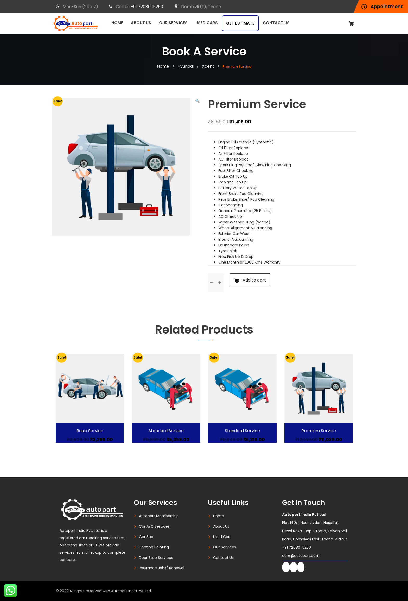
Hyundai (185, 66)
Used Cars (206, 22)
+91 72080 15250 (147, 7)
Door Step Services (156, 557)
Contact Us (276, 22)
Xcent (208, 66)
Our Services (173, 22)
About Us (141, 22)
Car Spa (146, 536)
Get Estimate (240, 23)
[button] (197, 101)
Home (117, 22)
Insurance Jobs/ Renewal (161, 568)
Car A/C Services (154, 526)
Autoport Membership (159, 516)
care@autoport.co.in (301, 555)
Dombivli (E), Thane (197, 7)
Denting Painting (154, 547)
